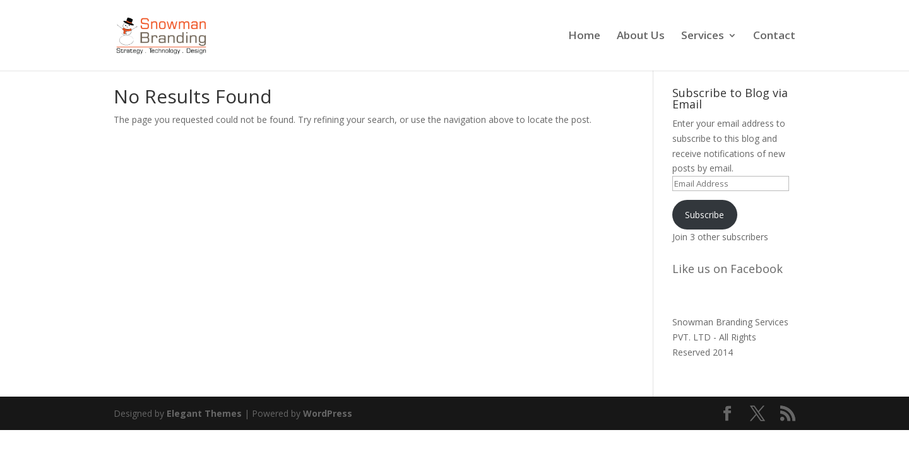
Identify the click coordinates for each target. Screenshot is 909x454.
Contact (774, 36)
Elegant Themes (204, 413)
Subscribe (704, 215)
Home (584, 36)
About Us (641, 36)
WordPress (327, 413)
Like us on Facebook (727, 268)
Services (702, 36)
